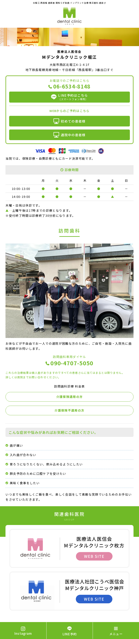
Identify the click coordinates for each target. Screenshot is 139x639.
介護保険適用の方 (69, 396)
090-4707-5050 (71, 363)
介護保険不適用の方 (69, 410)
